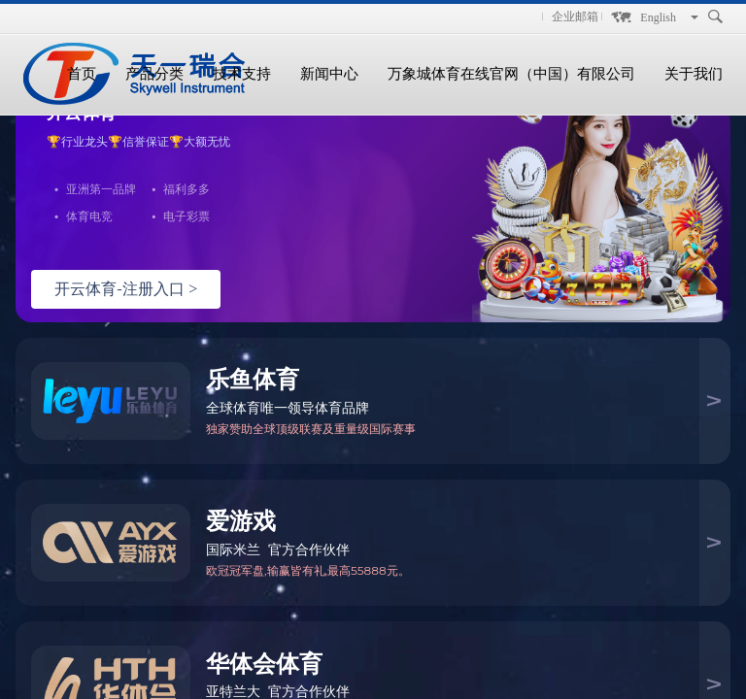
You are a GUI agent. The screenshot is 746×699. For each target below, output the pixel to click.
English (658, 17)
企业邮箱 (575, 16)
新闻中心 (329, 74)
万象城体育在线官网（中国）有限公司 (511, 74)
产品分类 (154, 74)
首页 (81, 74)
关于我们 (693, 74)
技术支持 (242, 74)
